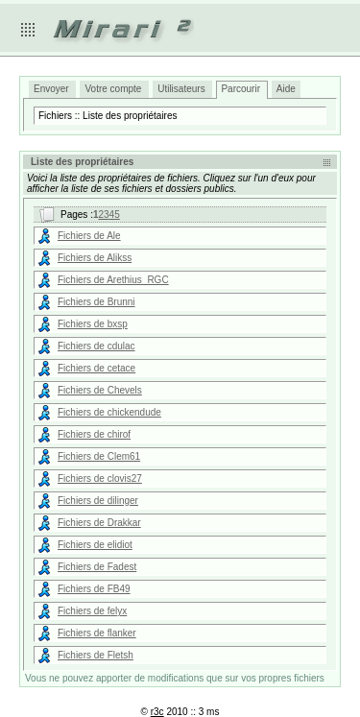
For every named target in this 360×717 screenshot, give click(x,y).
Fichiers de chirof (94, 434)
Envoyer (51, 89)
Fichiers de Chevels (100, 390)
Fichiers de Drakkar (99, 522)
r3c (157, 711)
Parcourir (240, 89)
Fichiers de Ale (89, 235)
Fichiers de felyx (92, 611)
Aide (286, 89)
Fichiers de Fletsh (95, 655)
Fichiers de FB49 (94, 589)
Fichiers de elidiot (95, 544)
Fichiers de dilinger (98, 500)
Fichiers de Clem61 (99, 456)
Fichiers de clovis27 (100, 478)
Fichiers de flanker (97, 633)
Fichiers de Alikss (95, 257)
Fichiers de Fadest (97, 567)
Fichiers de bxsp (93, 324)
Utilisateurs (180, 89)
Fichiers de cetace (96, 368)
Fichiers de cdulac (96, 346)
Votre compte (112, 89)
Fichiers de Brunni (96, 302)
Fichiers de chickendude (109, 412)
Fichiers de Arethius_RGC (113, 280)
